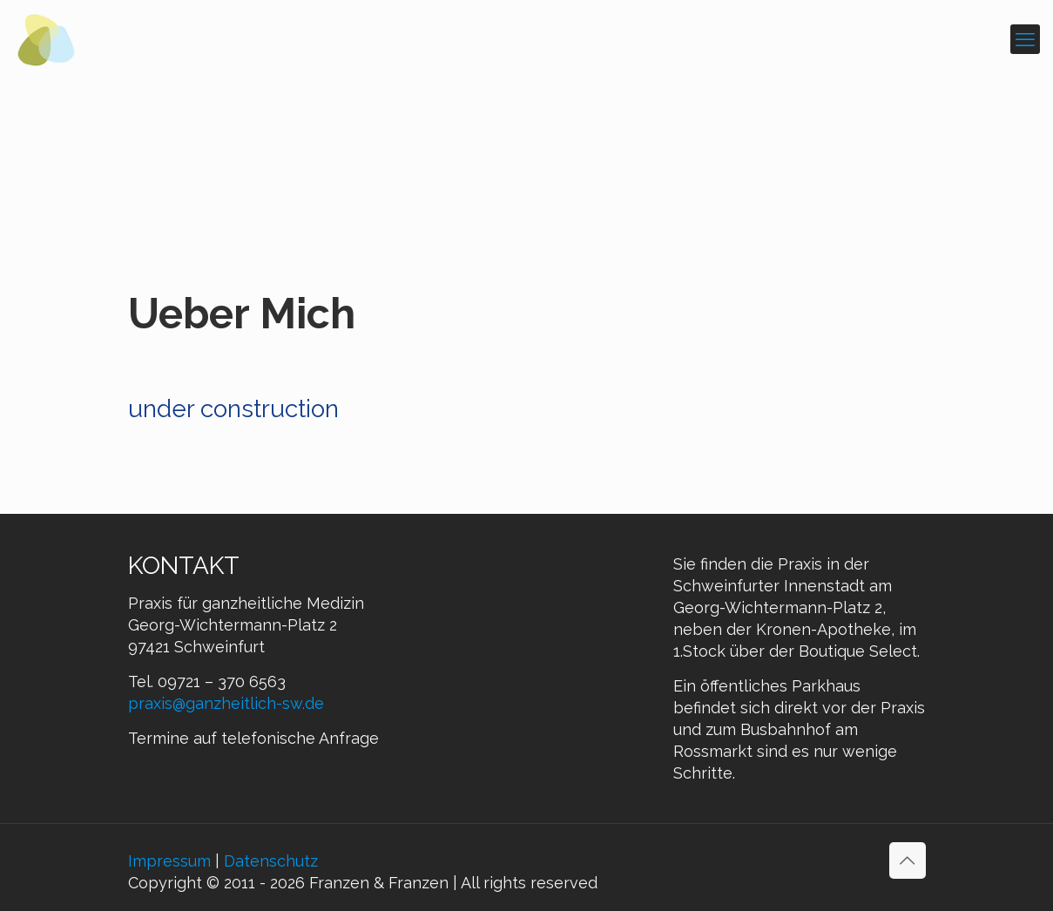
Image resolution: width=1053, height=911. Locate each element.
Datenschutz (271, 861)
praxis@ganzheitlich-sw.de (226, 703)
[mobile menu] (1025, 39)
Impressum (169, 861)
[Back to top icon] (907, 860)
